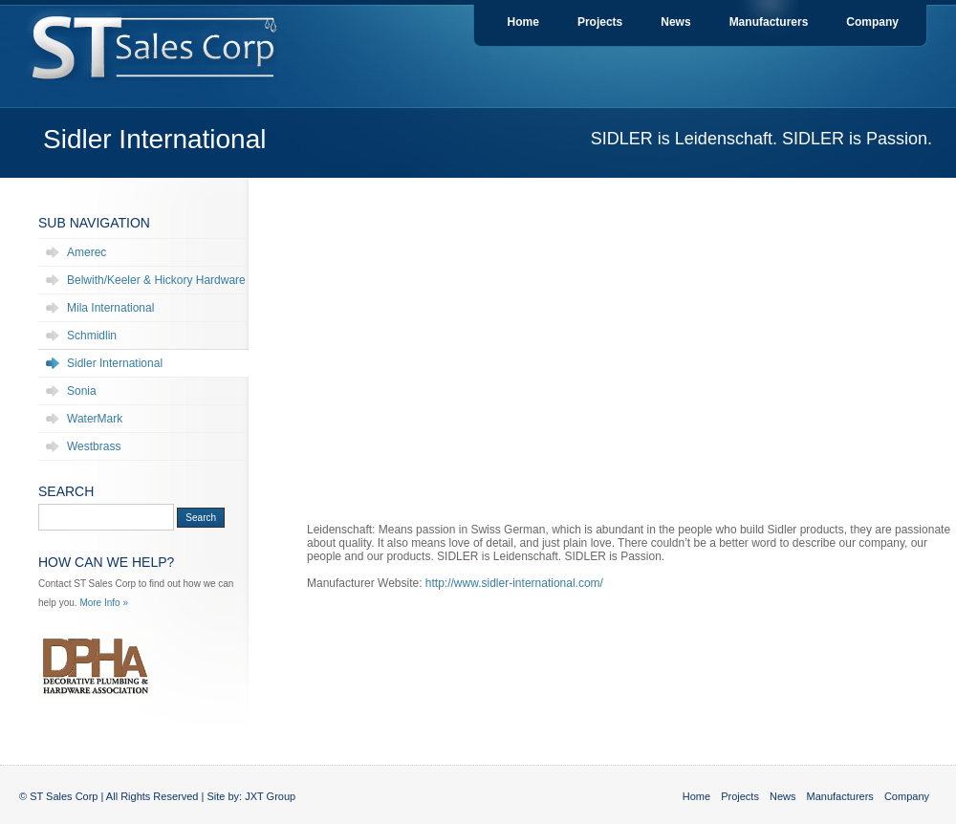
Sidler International (115, 363)
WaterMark (94, 418)
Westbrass (93, 446)
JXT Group (270, 796)
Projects (599, 22)
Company (872, 22)
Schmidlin (92, 335)
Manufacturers (769, 22)
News (675, 22)
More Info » (103, 602)
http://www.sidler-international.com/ (514, 583)
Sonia (82, 391)
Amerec (86, 252)
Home (523, 22)
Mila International (110, 307)
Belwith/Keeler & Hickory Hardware (156, 280)
